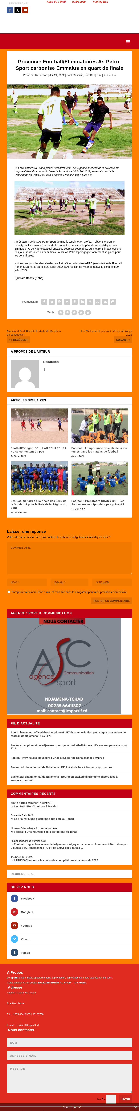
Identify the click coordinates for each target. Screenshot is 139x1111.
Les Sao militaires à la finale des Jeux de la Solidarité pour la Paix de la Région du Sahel (38, 504)
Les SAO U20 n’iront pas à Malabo (35, 806)
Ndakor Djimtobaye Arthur (27, 828)
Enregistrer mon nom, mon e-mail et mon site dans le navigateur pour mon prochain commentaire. (69, 592)
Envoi (125, 1099)
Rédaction (41, 75)
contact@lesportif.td (28, 1025)
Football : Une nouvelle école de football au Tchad (45, 831)
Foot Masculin (75, 75)
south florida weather (24, 802)
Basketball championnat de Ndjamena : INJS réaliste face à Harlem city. (56, 767)
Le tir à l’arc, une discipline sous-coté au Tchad (44, 818)
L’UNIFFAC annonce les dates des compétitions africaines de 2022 (56, 860)
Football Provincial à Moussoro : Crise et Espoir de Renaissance (51, 757)
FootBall (90, 75)
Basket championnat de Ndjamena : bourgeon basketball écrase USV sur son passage (65, 745)
